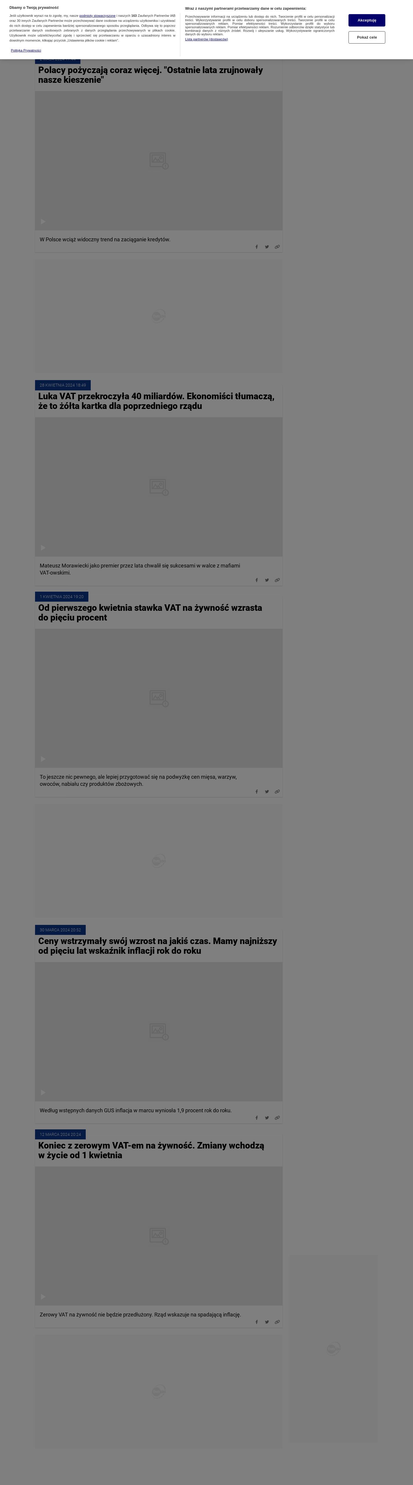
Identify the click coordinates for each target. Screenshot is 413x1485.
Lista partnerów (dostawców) (206, 25)
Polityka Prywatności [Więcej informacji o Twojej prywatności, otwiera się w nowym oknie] (26, 36)
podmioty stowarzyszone (98, 2)
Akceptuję (367, 6)
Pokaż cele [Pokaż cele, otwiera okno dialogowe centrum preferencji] (367, 23)
